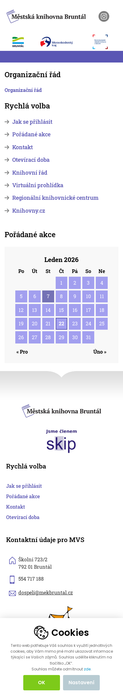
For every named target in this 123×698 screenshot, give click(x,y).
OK (41, 682)
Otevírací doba (31, 159)
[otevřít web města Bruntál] (21, 42)
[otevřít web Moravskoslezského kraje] (63, 42)
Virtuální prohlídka (37, 185)
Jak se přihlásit (32, 121)
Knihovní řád (29, 172)
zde (87, 669)
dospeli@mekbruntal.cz (45, 592)
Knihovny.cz (28, 210)
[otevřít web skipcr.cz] (61, 440)
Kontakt (22, 147)
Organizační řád (23, 90)
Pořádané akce (31, 134)
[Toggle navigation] (8, 57)
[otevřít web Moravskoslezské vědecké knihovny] (103, 42)
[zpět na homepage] (46, 15)
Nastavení (82, 682)
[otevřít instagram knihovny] (104, 16)
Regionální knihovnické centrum (55, 197)
